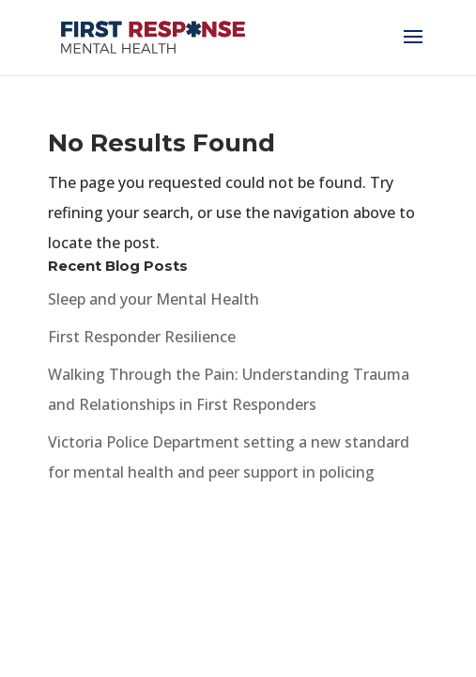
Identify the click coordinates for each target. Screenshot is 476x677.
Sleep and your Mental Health (153, 299)
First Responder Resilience (142, 336)
